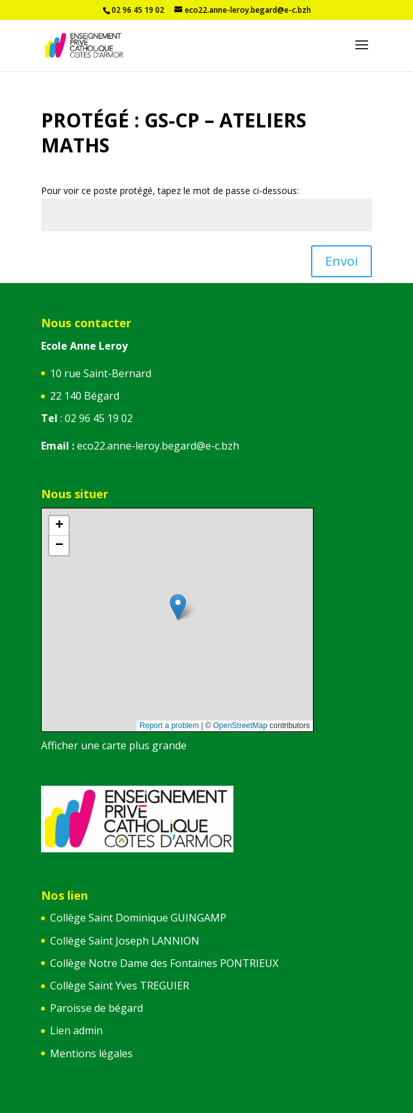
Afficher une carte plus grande (114, 745)
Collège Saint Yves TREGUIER (119, 986)
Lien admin (76, 1030)
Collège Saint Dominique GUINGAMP (138, 918)
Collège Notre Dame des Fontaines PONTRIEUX (164, 963)
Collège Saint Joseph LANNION (124, 941)
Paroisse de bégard (96, 1008)
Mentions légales (91, 1053)
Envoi (341, 261)
